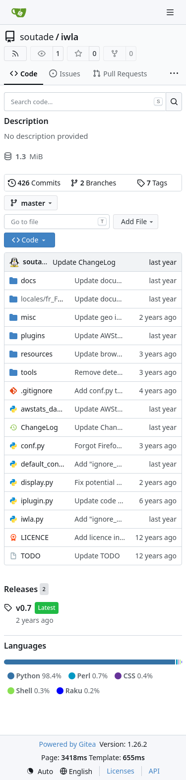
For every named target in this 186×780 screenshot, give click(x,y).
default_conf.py (42, 464)
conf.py (33, 445)
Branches (93, 182)
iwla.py (32, 519)
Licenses (120, 771)
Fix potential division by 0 (115, 482)
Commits (34, 182)
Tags (152, 182)
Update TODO (97, 555)
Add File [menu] (138, 221)
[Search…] (174, 101)
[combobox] (57, 221)
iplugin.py (37, 500)
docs (28, 280)
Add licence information (113, 537)
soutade (37, 37)
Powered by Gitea (67, 744)
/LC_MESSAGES (42, 298)
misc (28, 317)
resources (37, 354)
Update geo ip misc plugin (117, 317)
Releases (21, 589)
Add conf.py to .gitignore (114, 390)
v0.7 (23, 608)
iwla (70, 37)
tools (29, 372)
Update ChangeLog (84, 262)
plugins (33, 335)
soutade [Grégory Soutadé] (36, 261)
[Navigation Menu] (171, 12)
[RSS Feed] (15, 53)
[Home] (19, 12)
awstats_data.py (42, 409)
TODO (31, 555)
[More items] (174, 74)
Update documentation (112, 280)
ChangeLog (39, 427)
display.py (37, 482)
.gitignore (37, 390)
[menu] (39, 771)
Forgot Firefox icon (104, 445)
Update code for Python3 (115, 500)
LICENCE (35, 537)
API (154, 771)
